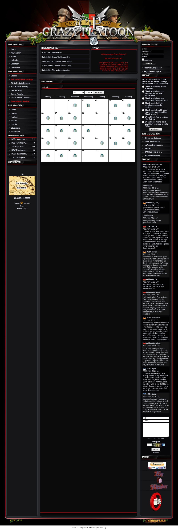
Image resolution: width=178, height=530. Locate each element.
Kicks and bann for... (153, 141)
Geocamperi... (148, 216)
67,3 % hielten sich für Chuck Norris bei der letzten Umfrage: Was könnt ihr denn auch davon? (155, 82)
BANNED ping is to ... (153, 152)
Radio (13, 110)
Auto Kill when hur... (153, 155)
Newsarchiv (16, 53)
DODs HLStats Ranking (20, 83)
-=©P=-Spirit (151, 369)
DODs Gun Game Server (52, 53)
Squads (14, 76)
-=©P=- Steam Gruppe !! (21, 98)
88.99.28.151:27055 (22, 198)
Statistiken (15, 128)
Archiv (156, 453)
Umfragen (15, 64)
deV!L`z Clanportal (79, 528)
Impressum (15, 132)
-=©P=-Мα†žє (151, 226)
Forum (13, 57)
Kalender (14, 60)
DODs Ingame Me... (19, 154)
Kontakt (14, 117)
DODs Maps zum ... (19, 139)
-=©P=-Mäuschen (153, 292)
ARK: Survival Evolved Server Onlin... (57, 66)
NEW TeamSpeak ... (19, 150)
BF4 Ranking (16, 90)
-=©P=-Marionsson (154, 164)
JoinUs (14, 121)
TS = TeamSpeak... (19, 157)
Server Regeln (17, 94)
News (13, 49)
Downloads (15, 67)
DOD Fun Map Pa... (19, 143)
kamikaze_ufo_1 (153, 203)
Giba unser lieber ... (153, 138)
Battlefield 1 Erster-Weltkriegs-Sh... (56, 57)
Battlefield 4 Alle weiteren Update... (56, 70)
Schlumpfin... (148, 186)
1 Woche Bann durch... (154, 145)
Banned (148, 148)
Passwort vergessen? (153, 68)
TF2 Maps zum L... (18, 147)
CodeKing (102, 528)
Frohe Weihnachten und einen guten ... (58, 61)
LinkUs (14, 124)
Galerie (14, 113)
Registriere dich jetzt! (152, 71)
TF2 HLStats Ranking (20, 87)
